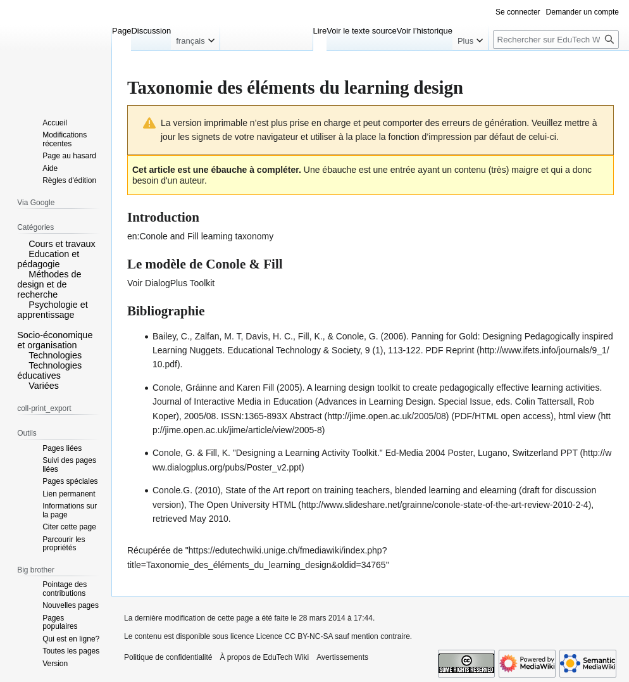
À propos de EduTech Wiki (264, 657)
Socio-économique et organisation (54, 340)
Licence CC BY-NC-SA (294, 636)
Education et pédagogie (48, 259)
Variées (43, 386)
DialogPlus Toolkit (180, 283)
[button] (21, 243)
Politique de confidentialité (168, 657)
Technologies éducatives (49, 370)
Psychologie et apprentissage (52, 310)
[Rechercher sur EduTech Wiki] (556, 39)
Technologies (55, 355)
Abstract (305, 416)
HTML (284, 505)
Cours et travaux (62, 244)
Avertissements (342, 657)
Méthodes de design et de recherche (49, 284)
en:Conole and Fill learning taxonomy (200, 236)
